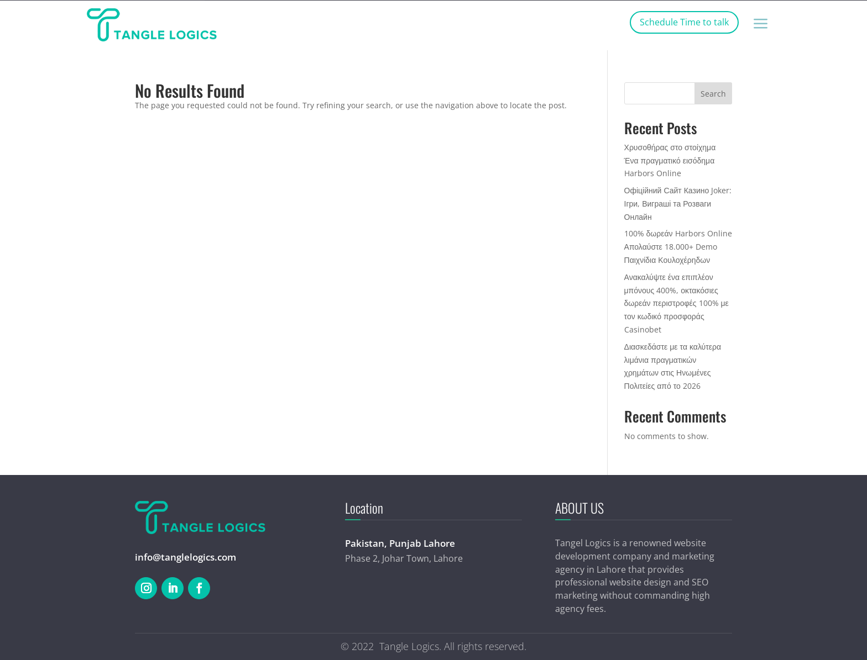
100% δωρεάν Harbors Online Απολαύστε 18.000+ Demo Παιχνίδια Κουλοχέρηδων (678, 246)
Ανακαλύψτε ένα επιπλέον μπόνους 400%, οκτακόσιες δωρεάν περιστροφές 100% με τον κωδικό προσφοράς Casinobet (676, 303)
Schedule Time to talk (684, 22)
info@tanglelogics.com (185, 557)
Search (713, 93)
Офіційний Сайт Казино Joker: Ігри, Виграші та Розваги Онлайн (678, 203)
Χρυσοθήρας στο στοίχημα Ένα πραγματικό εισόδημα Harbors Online (670, 160)
